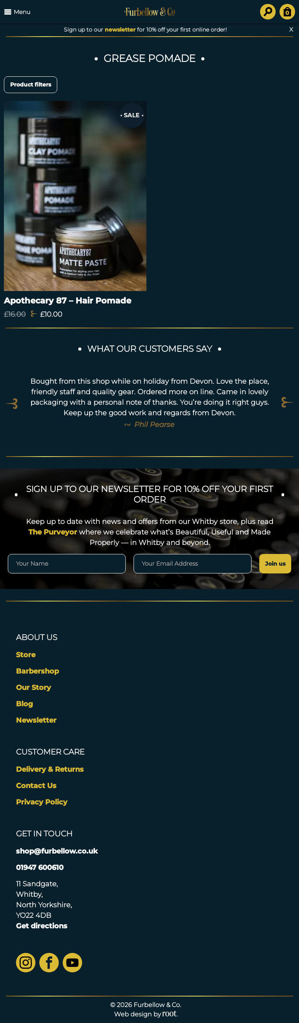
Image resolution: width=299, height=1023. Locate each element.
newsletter (120, 29)
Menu (17, 12)
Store (25, 655)
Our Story (33, 687)
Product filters (30, 84)
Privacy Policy (41, 802)
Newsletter (36, 720)
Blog (24, 704)
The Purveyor (52, 532)
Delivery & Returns (50, 769)
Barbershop (37, 671)
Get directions (41, 926)
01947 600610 (39, 867)
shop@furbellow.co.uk (57, 851)
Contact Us (36, 785)
